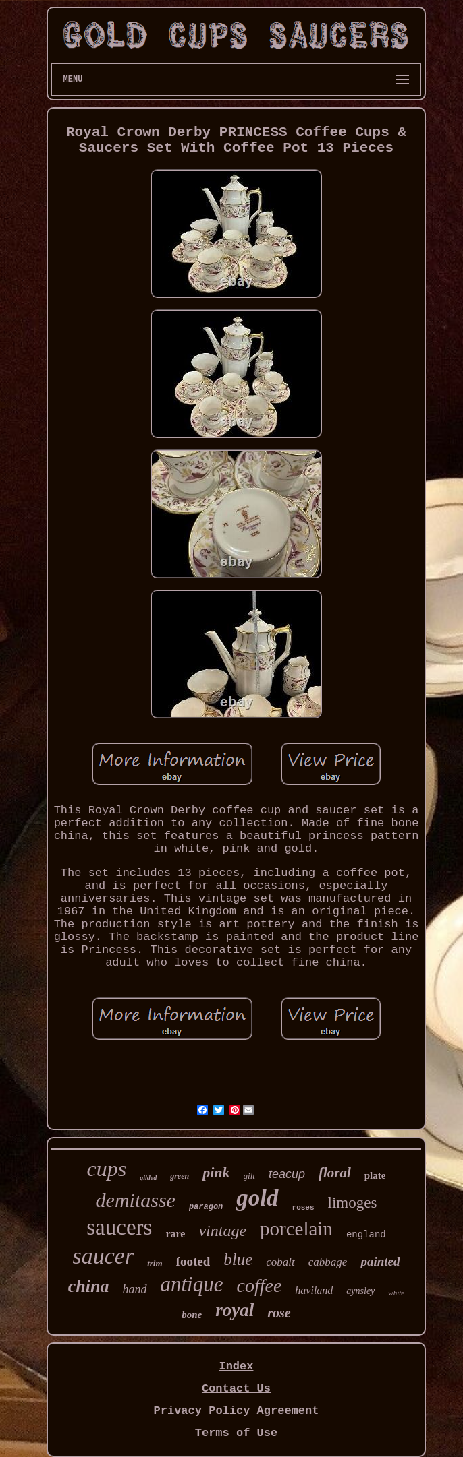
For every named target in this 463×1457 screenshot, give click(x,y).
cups (107, 1168)
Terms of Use (236, 1433)
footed (193, 1261)
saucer (103, 1255)
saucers (119, 1227)
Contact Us (236, 1388)
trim (154, 1263)
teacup (287, 1174)
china (88, 1286)
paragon (206, 1207)
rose (278, 1312)
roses (303, 1208)
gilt (249, 1176)
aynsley (360, 1291)
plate (375, 1175)
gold (257, 1198)
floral (335, 1173)
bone (192, 1314)
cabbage (328, 1262)
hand (135, 1289)
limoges (352, 1202)
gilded (148, 1177)
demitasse (135, 1200)
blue (237, 1259)
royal (234, 1310)
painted (380, 1261)
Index (236, 1366)
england (366, 1234)
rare (175, 1233)
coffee (259, 1285)
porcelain (296, 1228)
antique (192, 1284)
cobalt (280, 1262)
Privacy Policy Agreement (236, 1410)
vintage (222, 1230)
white (396, 1293)
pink (215, 1172)
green (179, 1176)
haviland (314, 1290)
